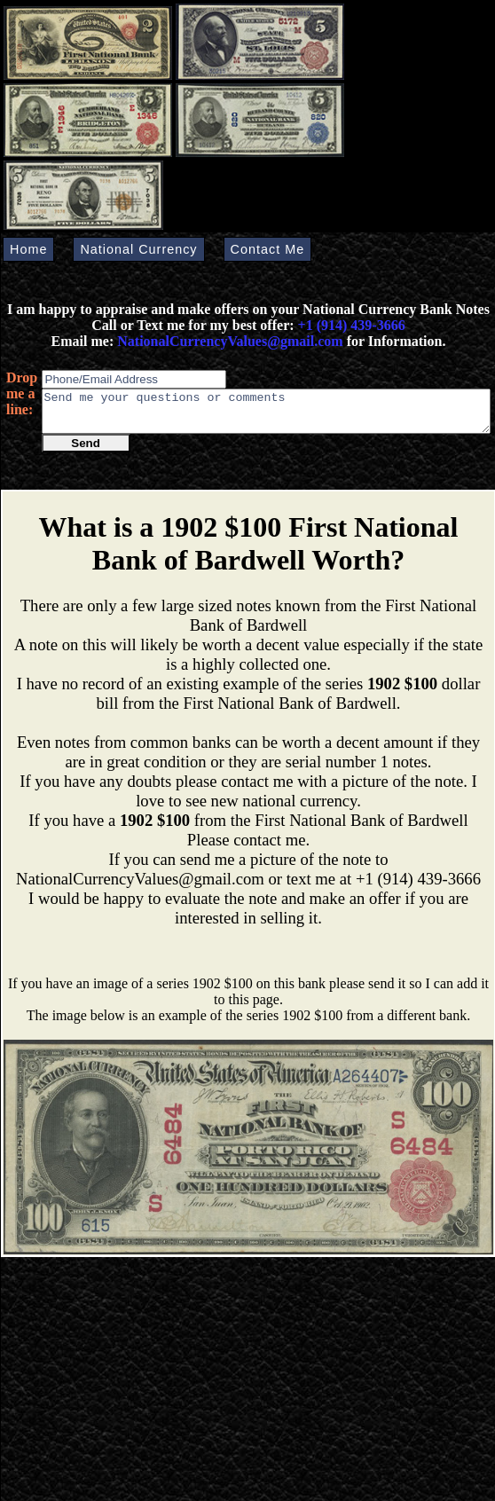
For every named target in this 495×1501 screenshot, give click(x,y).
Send (85, 451)
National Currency (138, 249)
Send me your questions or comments (266, 415)
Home (28, 249)
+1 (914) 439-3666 (351, 325)
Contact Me (268, 249)
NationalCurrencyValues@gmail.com (228, 341)
